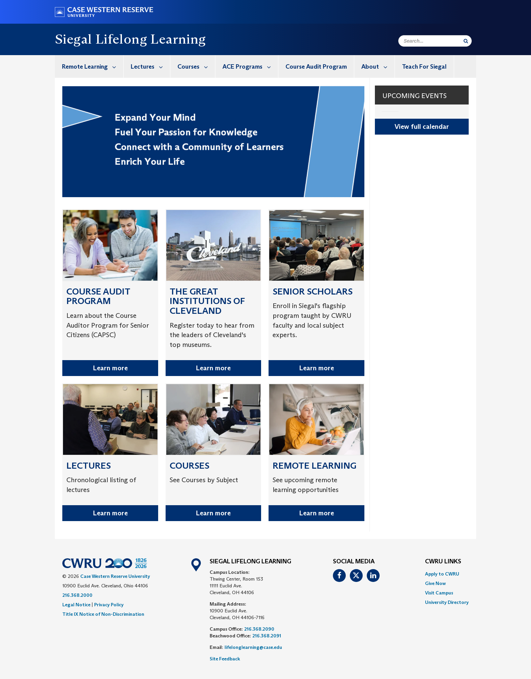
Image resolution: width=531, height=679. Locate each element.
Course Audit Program (316, 66)
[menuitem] (89, 66)
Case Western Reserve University (115, 576)
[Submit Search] (466, 41)
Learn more (110, 368)
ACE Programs (250, 66)
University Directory (447, 602)
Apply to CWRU (442, 574)
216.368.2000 (77, 595)
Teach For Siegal (424, 66)
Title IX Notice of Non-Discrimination (103, 614)
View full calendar (422, 126)
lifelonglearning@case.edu (253, 647)
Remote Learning (92, 66)
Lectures (150, 66)
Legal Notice (76, 605)
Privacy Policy (109, 605)
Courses (196, 66)
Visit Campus (439, 593)
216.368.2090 (259, 629)
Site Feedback (225, 659)
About (378, 66)
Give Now (435, 583)
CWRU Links (443, 561)
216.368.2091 (266, 636)
